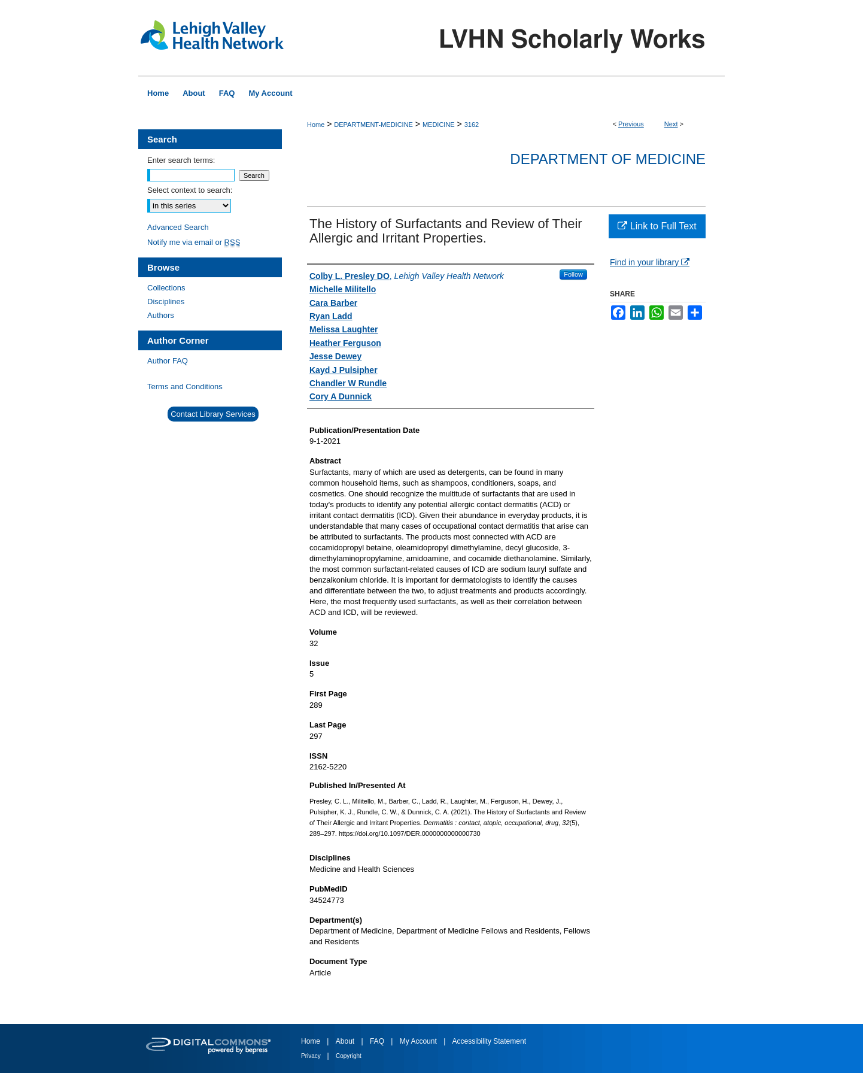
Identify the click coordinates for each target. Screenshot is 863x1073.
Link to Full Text (657, 226)
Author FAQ (167, 360)
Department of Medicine (608, 159)
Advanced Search (178, 227)
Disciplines (165, 301)
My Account (419, 1041)
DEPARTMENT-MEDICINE (373, 124)
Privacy (312, 1056)
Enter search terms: (181, 160)
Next (671, 124)
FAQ (378, 1041)
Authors (160, 315)
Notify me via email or (193, 242)
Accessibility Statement (489, 1041)
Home (315, 124)
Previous (631, 124)
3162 (471, 124)
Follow (573, 274)
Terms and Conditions (185, 386)
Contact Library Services (213, 414)
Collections (166, 287)
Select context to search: (189, 190)
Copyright (348, 1056)
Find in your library (649, 262)
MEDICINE (439, 124)
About (346, 1041)
